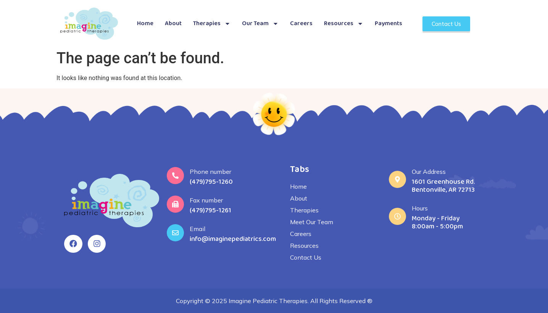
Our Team (260, 23)
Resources (343, 23)
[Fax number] (175, 204)
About (173, 23)
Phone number (210, 171)
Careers (301, 23)
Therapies (211, 23)
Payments (388, 23)
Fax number (206, 200)
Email (197, 229)
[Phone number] (175, 175)
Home (145, 23)
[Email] (175, 232)
